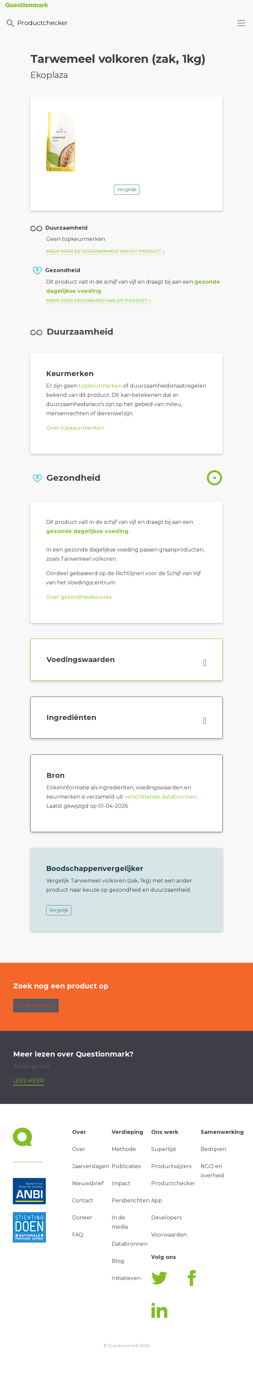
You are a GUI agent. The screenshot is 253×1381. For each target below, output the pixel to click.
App (156, 1200)
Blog (118, 1261)
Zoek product (35, 1005)
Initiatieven (126, 1278)
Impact (121, 1183)
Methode (124, 1149)
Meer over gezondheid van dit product (97, 300)
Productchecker (36, 23)
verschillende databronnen (161, 797)
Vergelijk (126, 189)
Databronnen (130, 1244)
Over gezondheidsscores (78, 597)
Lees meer (28, 1081)
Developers (166, 1218)
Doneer (82, 1218)
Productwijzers (171, 1166)
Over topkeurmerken (75, 428)
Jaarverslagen (90, 1166)
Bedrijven (213, 1149)
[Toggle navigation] (241, 23)
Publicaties (126, 1166)
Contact (82, 1200)
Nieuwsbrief (88, 1183)
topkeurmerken (100, 386)
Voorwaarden (169, 1235)
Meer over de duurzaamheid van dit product (103, 251)
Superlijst (163, 1149)
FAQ (77, 1235)
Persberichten (131, 1200)
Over (78, 1149)
